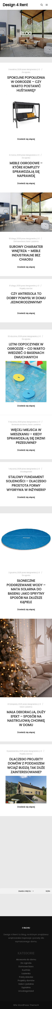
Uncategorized (26, 472)
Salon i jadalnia (32, 241)
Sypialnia (26, 987)
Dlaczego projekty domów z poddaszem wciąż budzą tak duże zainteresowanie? (26, 765)
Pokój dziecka (26, 976)
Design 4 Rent (15, 4)
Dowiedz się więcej (26, 139)
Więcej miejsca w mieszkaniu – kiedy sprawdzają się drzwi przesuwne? (26, 436)
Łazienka (26, 973)
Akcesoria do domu (19, 424)
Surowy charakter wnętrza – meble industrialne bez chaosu (26, 253)
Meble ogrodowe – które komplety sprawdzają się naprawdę (26, 169)
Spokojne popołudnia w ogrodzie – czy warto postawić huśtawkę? (26, 84)
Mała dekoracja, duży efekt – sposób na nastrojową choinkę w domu (26, 718)
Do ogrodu (26, 72)
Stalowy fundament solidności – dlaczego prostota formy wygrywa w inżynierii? (26, 483)
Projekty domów (26, 288)
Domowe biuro (19, 241)
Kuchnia (26, 969)
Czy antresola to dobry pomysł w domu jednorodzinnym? (26, 297)
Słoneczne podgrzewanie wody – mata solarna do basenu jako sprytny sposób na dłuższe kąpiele (26, 591)
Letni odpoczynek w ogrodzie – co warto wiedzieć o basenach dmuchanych (26, 350)
